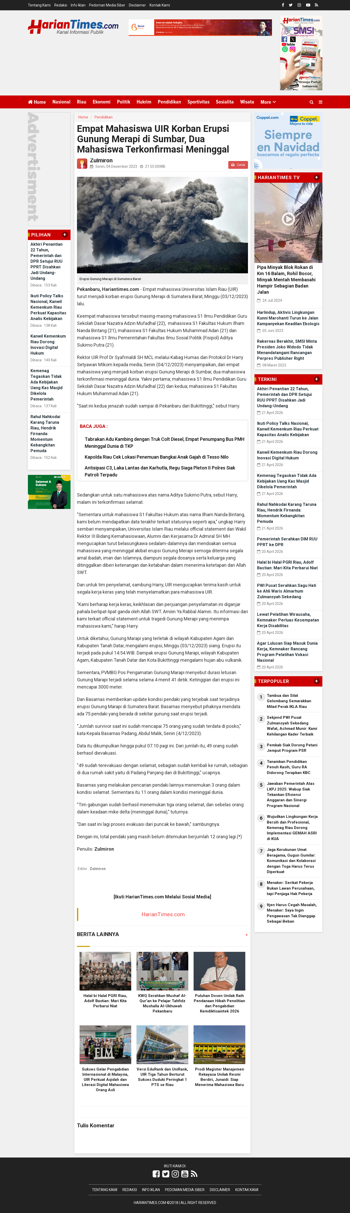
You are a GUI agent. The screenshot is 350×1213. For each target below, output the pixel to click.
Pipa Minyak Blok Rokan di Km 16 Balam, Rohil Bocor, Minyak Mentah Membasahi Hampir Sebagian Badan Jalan (286, 280)
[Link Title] (156, 1174)
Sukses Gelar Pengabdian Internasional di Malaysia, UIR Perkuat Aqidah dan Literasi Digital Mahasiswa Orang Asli (105, 1079)
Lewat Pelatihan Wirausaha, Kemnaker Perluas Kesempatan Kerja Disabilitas (288, 620)
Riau (81, 102)
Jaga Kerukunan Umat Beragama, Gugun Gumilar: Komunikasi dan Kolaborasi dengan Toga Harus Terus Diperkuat (291, 860)
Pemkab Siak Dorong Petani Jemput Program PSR (292, 748)
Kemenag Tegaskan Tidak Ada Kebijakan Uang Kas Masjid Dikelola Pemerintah (286, 481)
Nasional (61, 102)
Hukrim (144, 102)
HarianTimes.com (163, 914)
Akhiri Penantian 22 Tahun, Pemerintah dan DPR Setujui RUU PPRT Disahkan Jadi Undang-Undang (46, 261)
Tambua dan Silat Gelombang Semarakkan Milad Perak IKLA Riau (289, 701)
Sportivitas (198, 102)
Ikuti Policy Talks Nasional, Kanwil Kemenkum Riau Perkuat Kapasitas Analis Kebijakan (48, 307)
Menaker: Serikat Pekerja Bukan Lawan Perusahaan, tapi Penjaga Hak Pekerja (291, 888)
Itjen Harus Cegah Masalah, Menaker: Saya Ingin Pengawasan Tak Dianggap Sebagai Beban (292, 913)
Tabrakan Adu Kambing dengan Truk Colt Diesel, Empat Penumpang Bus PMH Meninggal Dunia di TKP (164, 442)
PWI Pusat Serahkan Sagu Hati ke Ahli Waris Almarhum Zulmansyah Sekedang (286, 591)
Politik (123, 102)
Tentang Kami (39, 5)
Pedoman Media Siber (107, 5)
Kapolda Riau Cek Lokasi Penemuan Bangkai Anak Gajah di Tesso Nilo (157, 457)
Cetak (238, 165)
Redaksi (60, 5)
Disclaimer (137, 5)
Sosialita (225, 102)
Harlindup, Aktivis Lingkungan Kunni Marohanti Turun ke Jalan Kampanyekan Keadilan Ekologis (288, 318)
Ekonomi (102, 102)
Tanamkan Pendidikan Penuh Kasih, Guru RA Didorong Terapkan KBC (288, 767)
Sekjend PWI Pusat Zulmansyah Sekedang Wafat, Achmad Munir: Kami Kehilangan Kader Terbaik (292, 725)
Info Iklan (78, 5)
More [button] (266, 102)
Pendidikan (169, 102)
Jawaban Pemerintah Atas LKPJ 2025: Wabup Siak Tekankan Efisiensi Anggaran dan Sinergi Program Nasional (290, 794)
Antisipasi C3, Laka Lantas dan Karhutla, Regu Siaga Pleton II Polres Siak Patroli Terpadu (160, 471)
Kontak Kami (160, 5)
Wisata (247, 102)
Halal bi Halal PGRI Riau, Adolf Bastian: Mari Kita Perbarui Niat (105, 1000)
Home (37, 102)
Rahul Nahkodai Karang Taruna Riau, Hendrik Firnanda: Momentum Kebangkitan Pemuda (45, 433)
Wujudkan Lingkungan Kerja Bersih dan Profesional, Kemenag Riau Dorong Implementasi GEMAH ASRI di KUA (292, 827)
